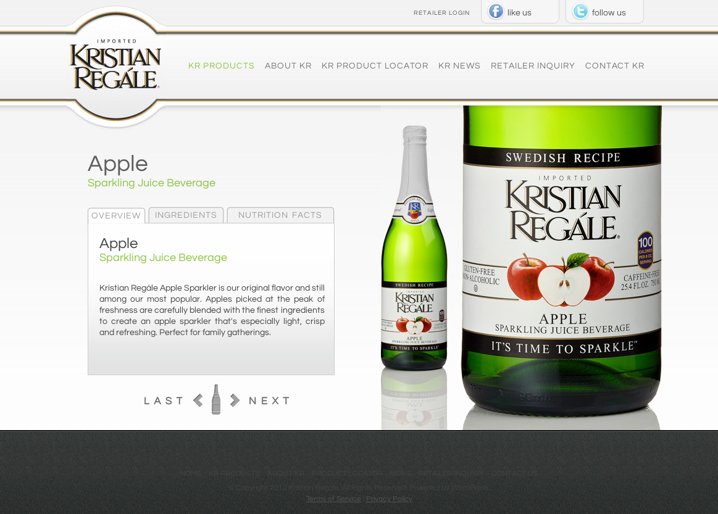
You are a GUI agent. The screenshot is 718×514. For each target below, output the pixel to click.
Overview (116, 216)
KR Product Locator (375, 66)
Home (190, 474)
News (400, 474)
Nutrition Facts (280, 215)
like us (519, 13)
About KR (288, 66)
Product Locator (347, 474)
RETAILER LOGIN (442, 13)
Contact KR (615, 66)
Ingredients (186, 215)
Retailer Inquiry (533, 66)
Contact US (514, 474)
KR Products (221, 66)
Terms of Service (333, 499)
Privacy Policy (389, 499)
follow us (609, 13)
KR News (459, 66)
